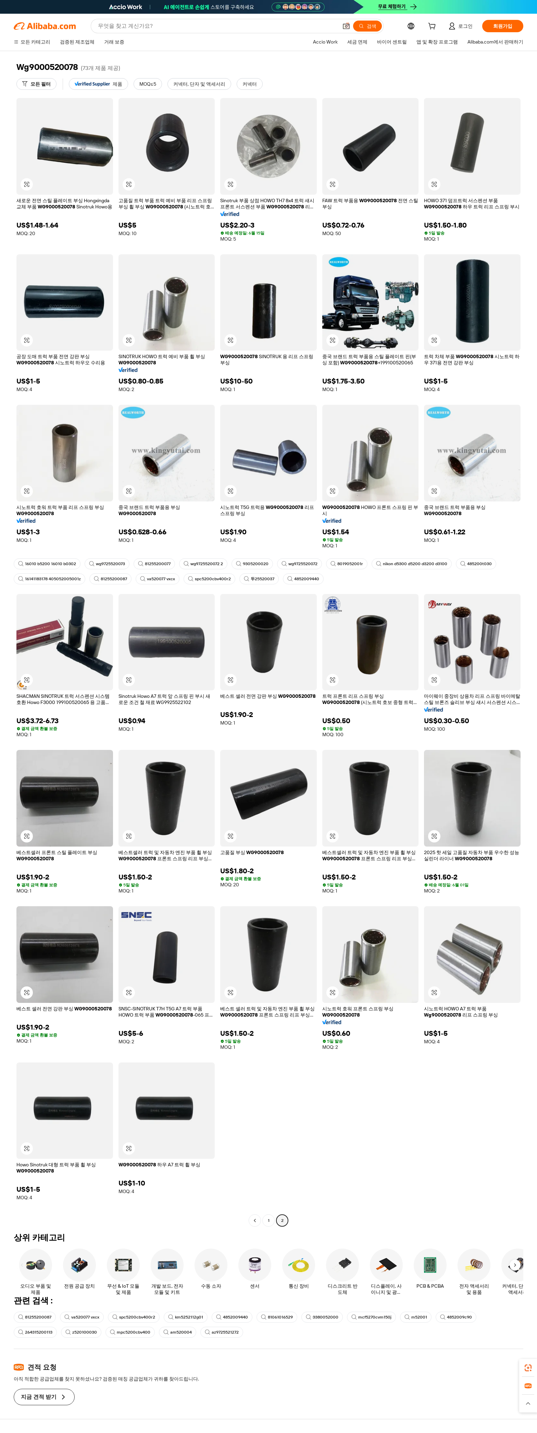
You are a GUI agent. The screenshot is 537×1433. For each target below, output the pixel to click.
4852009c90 (456, 1317)
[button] (346, 26)
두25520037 (259, 579)
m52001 (415, 1317)
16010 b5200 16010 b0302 (47, 564)
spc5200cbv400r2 (209, 579)
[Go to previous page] (255, 1220)
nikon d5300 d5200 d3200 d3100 (411, 564)
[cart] (433, 27)
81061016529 (277, 1317)
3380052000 (322, 1317)
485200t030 (476, 564)
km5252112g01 (185, 1317)
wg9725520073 (107, 564)
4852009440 (303, 579)
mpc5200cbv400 (130, 1332)
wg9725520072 (299, 564)
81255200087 (110, 579)
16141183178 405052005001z (49, 579)
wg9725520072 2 (203, 564)
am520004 (177, 1332)
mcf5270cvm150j (371, 1317)
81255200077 (154, 564)
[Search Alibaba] (217, 26)
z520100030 (81, 1332)
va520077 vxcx (157, 579)
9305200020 (252, 564)
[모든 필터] (36, 84)
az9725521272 (222, 1332)
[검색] (367, 26)
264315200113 (35, 1332)
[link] (528, 1368)
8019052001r (346, 564)
